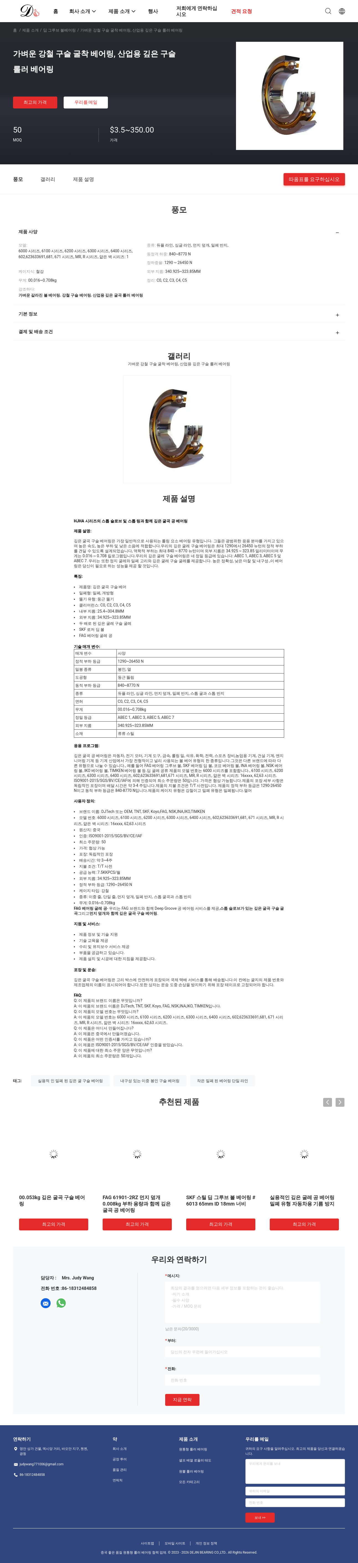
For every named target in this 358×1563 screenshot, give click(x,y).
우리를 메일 (86, 102)
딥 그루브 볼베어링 (59, 30)
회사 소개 (120, 1449)
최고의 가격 (35, 102)
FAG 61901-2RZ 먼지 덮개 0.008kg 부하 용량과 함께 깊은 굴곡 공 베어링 (137, 1203)
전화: (171, 1369)
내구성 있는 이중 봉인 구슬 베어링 (149, 1081)
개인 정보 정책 (206, 1543)
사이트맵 (147, 1543)
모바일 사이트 (175, 1543)
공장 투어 (120, 1459)
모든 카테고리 (189, 1482)
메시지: (173, 1276)
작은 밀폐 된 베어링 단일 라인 (222, 1081)
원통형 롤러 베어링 (193, 1449)
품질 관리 (120, 1470)
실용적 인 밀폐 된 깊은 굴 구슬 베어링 (70, 1081)
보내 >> (260, 1518)
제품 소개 (30, 30)
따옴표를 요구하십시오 (314, 179)
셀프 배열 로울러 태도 (195, 1460)
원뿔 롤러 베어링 (191, 1471)
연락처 (118, 1480)
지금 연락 (182, 1399)
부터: (171, 1340)
